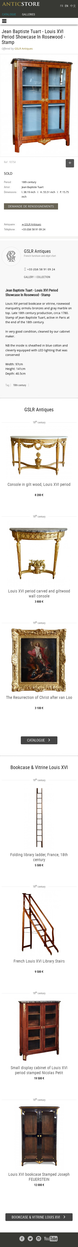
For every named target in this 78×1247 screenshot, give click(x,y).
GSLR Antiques (37, 251)
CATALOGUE (9, 14)
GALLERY (29, 277)
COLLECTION (43, 277)
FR (61, 6)
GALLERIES (28, 14)
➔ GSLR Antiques (31, 224)
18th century (19, 385)
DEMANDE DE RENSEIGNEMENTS (31, 206)
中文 (73, 6)
